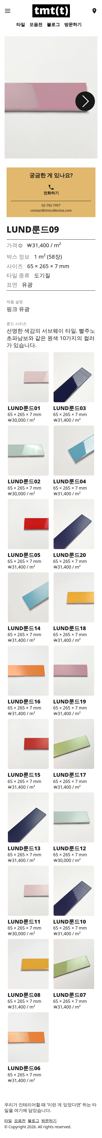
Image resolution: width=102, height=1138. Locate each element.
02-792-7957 (51, 205)
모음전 (35, 24)
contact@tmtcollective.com (51, 210)
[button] (85, 101)
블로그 (53, 24)
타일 (20, 24)
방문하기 (73, 24)
